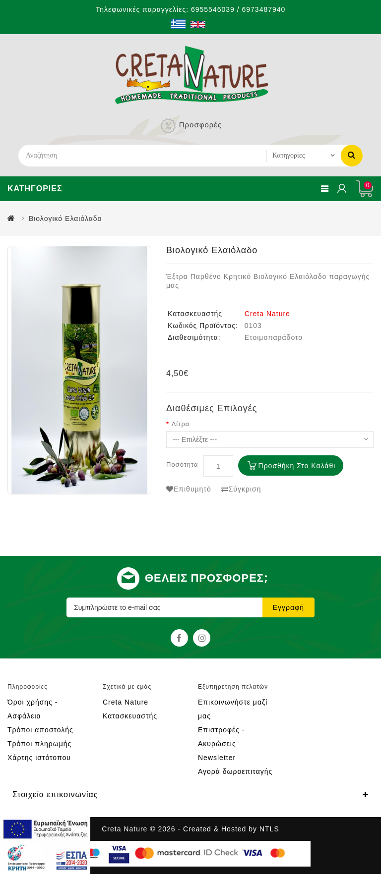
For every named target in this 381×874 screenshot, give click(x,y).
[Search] (142, 155)
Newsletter (217, 758)
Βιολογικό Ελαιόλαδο (65, 218)
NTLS (269, 829)
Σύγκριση (241, 489)
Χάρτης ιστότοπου (39, 758)
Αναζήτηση (352, 154)
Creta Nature (267, 314)
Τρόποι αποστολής (40, 730)
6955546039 (213, 9)
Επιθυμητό (188, 489)
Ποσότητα (182, 464)
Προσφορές (200, 124)
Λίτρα (181, 424)
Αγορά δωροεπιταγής (235, 771)
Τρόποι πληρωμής (39, 744)
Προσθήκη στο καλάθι (297, 466)
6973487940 (263, 9)
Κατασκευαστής (130, 716)
